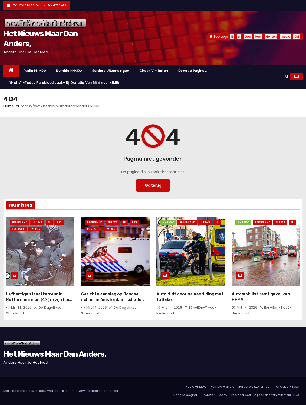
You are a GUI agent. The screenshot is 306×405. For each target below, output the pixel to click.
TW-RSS (35, 229)
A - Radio (168, 222)
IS (232, 37)
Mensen (271, 37)
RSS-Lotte (18, 229)
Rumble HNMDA (69, 70)
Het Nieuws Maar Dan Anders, (54, 354)
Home (8, 106)
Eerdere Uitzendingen (110, 70)
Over (247, 37)
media (285, 37)
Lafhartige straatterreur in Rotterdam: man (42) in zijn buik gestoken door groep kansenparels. (39, 302)
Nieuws (37, 222)
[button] (287, 76)
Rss (59, 222)
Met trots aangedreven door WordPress (34, 391)
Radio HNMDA (35, 70)
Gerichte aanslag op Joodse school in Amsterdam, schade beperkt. (111, 300)
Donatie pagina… (192, 70)
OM (296, 37)
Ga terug (153, 185)
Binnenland (19, 222)
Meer (258, 37)
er (239, 37)
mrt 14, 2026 (22, 307)
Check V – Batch (153, 70)
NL (49, 222)
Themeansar (108, 391)
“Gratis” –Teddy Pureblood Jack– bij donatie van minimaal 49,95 (64, 82)
